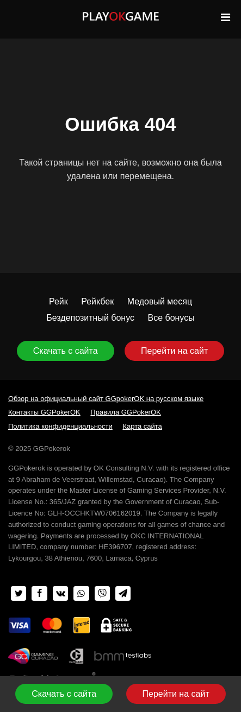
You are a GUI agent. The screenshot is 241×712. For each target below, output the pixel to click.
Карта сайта (142, 426)
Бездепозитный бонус (90, 317)
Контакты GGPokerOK (44, 412)
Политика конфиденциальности (60, 426)
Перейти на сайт (174, 350)
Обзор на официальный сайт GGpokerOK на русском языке (105, 399)
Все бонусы (170, 317)
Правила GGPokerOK (125, 412)
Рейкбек (97, 301)
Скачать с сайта (65, 350)
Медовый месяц (159, 301)
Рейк (58, 301)
